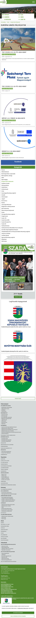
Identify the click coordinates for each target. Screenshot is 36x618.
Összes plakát (18, 398)
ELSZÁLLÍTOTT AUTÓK (5, 479)
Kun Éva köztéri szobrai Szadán (7, 509)
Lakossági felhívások (6, 204)
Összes (3, 170)
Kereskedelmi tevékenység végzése (8, 484)
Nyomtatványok (4, 464)
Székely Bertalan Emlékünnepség (7, 516)
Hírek (8, 22)
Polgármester (4, 216)
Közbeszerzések (4, 446)
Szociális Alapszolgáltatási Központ (9, 229)
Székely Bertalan (5, 225)
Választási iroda (4, 557)
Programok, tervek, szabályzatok (8, 435)
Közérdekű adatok (4, 438)
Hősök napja (3, 517)
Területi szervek (4, 469)
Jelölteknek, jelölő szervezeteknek (7, 548)
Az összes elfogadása (18, 612)
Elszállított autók (5, 460)
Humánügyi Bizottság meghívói (8, 193)
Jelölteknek (3, 554)
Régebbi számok (18, 296)
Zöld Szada (4, 241)
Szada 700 (3, 218)
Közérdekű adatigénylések (6, 441)
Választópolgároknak (5, 547)
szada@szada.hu (6, 573)
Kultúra (3, 202)
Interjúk (3, 195)
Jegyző (3, 198)
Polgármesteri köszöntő (6, 489)
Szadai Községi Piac (6, 222)
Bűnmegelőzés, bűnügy (6, 175)
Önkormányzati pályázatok (7, 210)
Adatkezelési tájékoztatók (7, 591)
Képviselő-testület (4, 414)
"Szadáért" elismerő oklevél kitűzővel (7, 501)
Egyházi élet (3, 512)
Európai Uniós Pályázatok (15, 22)
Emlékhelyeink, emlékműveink (6, 511)
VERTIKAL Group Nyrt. (5, 478)
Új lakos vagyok (4, 462)
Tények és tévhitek (5, 233)
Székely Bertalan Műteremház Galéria (8, 504)
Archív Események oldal (6, 585)
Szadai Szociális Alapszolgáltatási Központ (9, 427)
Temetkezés (3, 481)
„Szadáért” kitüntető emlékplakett (7, 498)
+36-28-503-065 (5, 571)
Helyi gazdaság (5, 185)
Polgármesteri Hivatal (5, 408)
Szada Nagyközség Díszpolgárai (7, 497)
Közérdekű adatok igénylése (6, 439)
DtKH (2, 177)
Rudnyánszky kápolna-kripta (6, 508)
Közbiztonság (3, 475)
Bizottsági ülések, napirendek (8, 173)
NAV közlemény (5, 208)
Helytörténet (4, 187)
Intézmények (4, 196)
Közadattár (3, 442)
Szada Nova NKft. (5, 220)
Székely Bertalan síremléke (6, 505)
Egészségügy (4, 179)
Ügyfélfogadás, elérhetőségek (6, 407)
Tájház (2, 507)
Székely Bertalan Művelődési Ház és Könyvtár (12, 227)
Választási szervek (4, 546)
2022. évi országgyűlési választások (8, 561)
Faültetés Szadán (5, 183)
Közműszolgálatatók (5, 477)
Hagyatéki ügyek (4, 483)
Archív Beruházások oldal (6, 590)
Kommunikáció (4, 454)
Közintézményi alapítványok (6, 492)
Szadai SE (3, 223)
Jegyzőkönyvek (4, 419)
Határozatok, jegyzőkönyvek (6, 559)
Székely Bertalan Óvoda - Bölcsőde (7, 430)
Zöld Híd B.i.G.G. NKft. (5, 524)
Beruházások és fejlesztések (7, 444)
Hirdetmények (4, 189)
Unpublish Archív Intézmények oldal (9, 589)
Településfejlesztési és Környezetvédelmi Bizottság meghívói (15, 231)
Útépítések (4, 239)
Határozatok (3, 421)
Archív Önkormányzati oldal (7, 584)
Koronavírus (4, 200)
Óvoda (2, 212)
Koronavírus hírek (5, 526)
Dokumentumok (4, 422)
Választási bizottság (5, 558)
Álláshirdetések (5, 171)
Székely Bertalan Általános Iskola (7, 428)
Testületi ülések (5, 235)
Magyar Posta (3, 474)
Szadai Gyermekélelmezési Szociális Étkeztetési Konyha (11, 432)
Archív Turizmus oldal (6, 588)
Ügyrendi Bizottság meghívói (8, 237)
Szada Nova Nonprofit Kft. (6, 448)
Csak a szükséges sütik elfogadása (18, 616)
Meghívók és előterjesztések (8, 206)
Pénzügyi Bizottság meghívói (8, 214)
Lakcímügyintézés (4, 467)
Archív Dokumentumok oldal (7, 586)
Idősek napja (3, 518)
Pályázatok (3, 423)
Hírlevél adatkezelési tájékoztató (8, 593)
